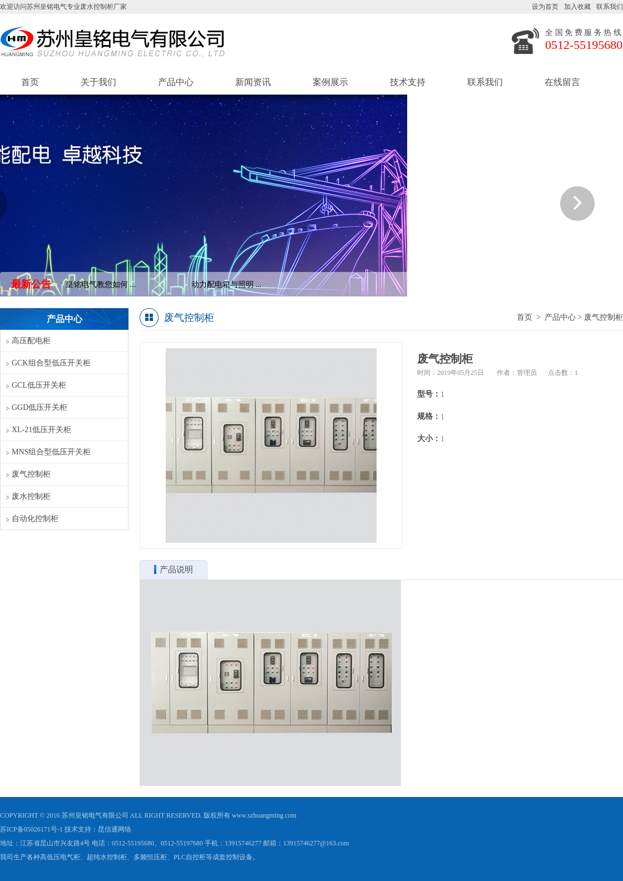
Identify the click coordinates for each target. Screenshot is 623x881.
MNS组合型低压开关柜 (51, 452)
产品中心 (176, 82)
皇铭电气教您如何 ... (101, 284)
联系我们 (609, 7)
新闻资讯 (253, 82)
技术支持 (408, 82)
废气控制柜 (31, 474)
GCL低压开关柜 (39, 385)
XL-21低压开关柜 (41, 429)
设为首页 (545, 7)
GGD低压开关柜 (39, 407)
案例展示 (330, 82)
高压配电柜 (31, 340)
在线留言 (562, 82)
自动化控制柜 (35, 518)
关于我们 (98, 82)
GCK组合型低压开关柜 (51, 363)
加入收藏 (577, 7)
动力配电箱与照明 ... (227, 284)
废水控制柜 (31, 496)
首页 (30, 82)
